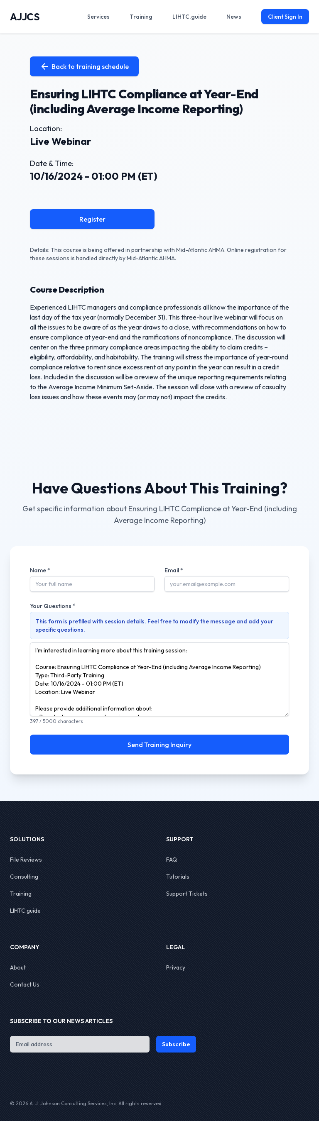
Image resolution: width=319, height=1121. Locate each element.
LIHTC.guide (25, 910)
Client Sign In (285, 16)
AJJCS (24, 16)
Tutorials (177, 876)
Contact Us (24, 984)
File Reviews (26, 859)
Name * (40, 570)
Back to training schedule (84, 66)
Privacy (175, 967)
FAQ (171, 859)
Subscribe (176, 1044)
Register (92, 219)
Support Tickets (187, 893)
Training (21, 893)
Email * (173, 570)
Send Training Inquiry (159, 744)
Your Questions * (53, 606)
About (18, 967)
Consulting (24, 876)
